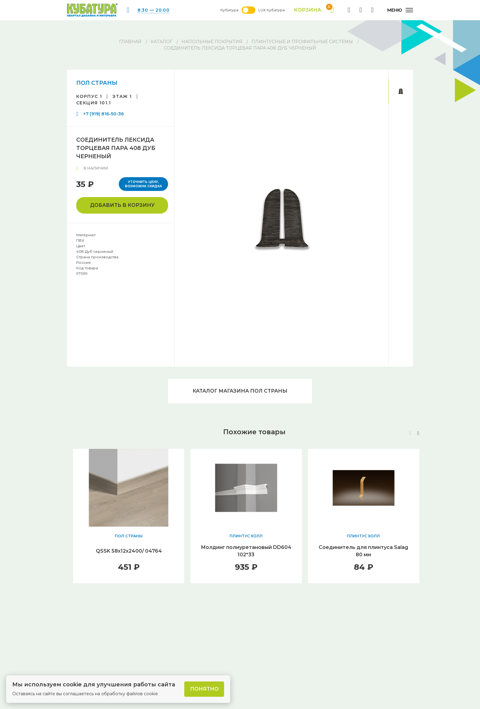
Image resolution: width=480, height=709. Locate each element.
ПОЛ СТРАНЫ (96, 83)
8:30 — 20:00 (153, 10)
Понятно (204, 689)
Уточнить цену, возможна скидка (143, 184)
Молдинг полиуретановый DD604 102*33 (246, 551)
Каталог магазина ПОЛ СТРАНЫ (240, 391)
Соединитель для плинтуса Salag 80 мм (363, 551)
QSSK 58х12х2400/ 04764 (129, 551)
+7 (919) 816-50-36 (103, 114)
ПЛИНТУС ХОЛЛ (246, 536)
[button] (418, 433)
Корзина (314, 10)
